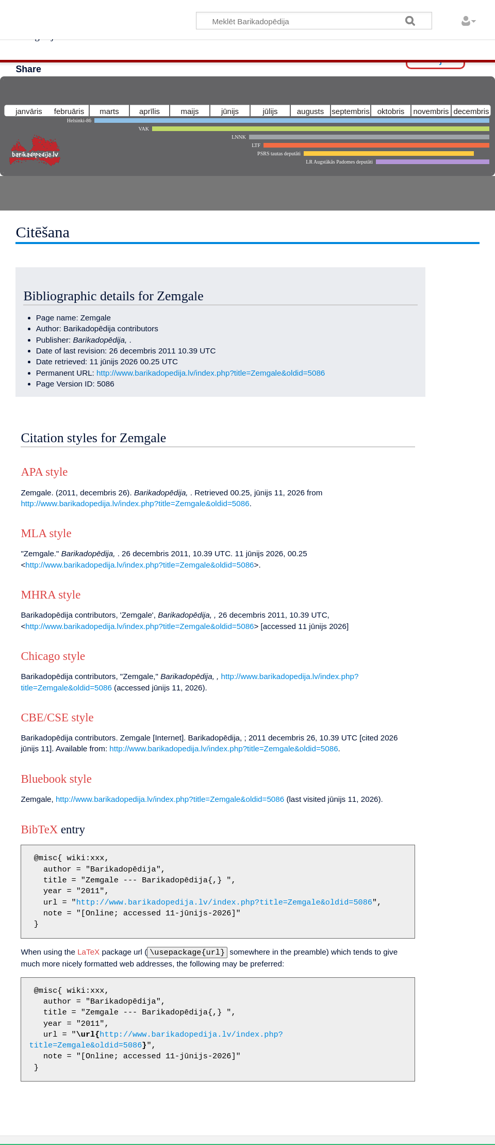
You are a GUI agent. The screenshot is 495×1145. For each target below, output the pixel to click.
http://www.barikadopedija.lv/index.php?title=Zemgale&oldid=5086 (210, 372)
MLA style (46, 533)
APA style (44, 471)
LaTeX (88, 951)
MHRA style (50, 594)
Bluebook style (56, 778)
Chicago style (53, 656)
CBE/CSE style (57, 717)
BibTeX (39, 829)
